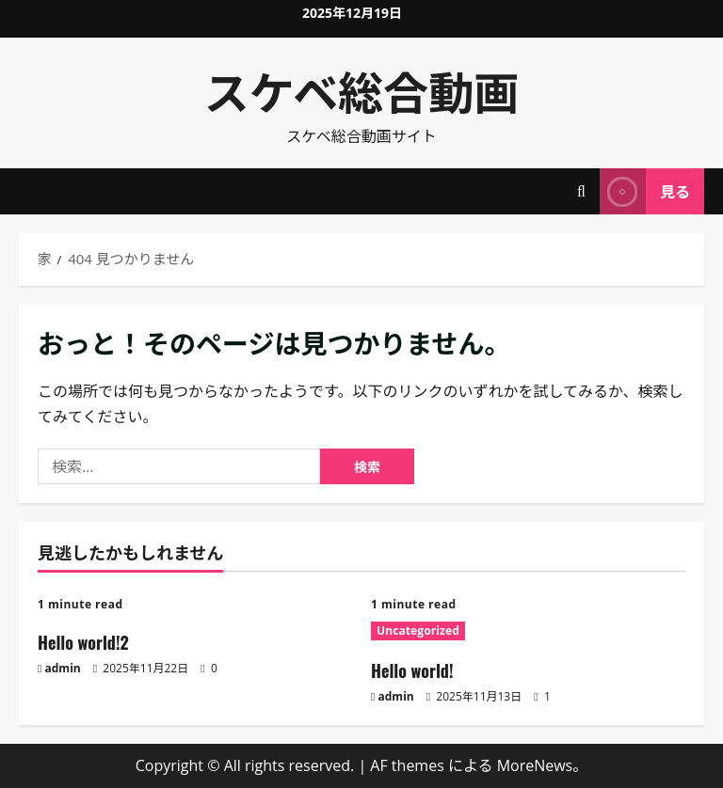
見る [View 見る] (645, 191)
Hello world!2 (83, 642)
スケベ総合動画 (362, 89)
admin (63, 668)
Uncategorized (418, 630)
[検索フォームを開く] (581, 191)
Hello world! (412, 670)
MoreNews (535, 765)
